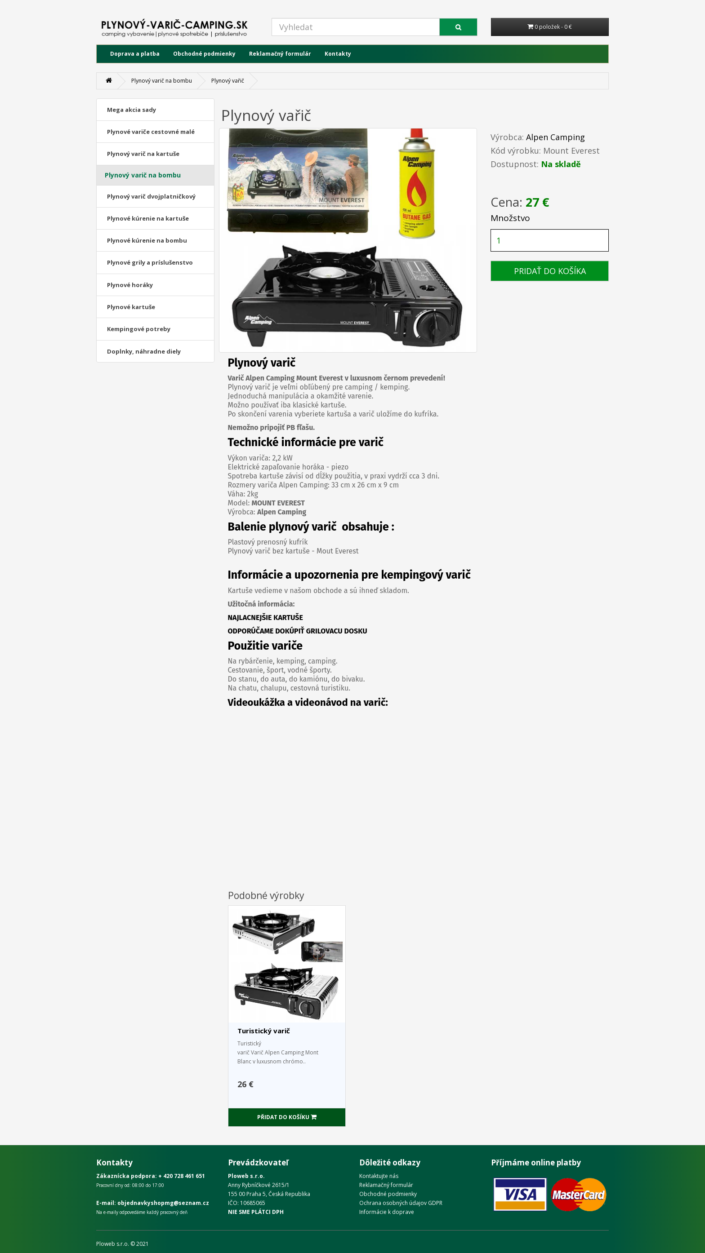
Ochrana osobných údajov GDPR (400, 1203)
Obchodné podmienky (204, 54)
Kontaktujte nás (378, 1176)
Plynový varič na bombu (161, 80)
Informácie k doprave (386, 1212)
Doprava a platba (135, 54)
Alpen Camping (555, 137)
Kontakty (338, 54)
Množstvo (510, 217)
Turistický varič (263, 1030)
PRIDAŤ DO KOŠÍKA (550, 271)
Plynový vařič (227, 80)
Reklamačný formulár (280, 54)
